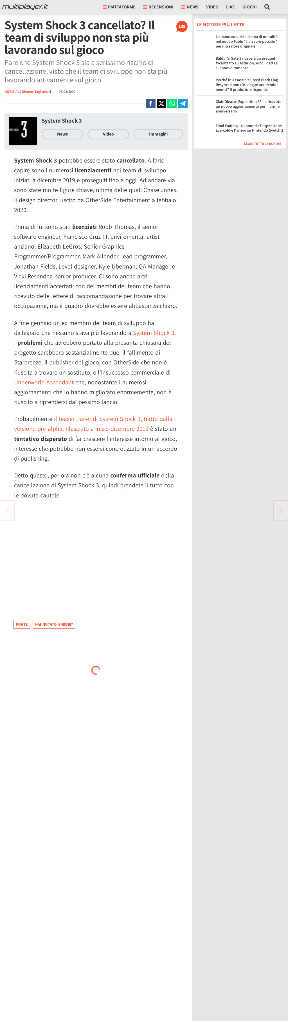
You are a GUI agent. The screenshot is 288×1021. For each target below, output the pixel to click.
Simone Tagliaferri (37, 91)
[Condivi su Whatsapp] (172, 103)
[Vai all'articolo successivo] (7, 510)
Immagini (158, 134)
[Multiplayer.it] (25, 7)
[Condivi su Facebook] (151, 103)
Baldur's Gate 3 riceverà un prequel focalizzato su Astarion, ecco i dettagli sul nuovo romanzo (248, 63)
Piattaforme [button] (119, 7)
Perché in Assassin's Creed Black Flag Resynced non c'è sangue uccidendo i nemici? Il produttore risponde (247, 84)
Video (212, 7)
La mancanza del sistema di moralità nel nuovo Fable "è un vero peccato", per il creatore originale (247, 41)
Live (230, 7)
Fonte (22, 624)
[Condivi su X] (161, 103)
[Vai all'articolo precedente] (281, 510)
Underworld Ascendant (44, 382)
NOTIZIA (10, 91)
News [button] (190, 7)
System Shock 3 (62, 120)
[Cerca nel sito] (267, 7)
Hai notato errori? (54, 624)
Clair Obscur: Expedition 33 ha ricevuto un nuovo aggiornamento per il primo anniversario (249, 106)
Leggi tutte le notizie (262, 143)
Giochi (249, 7)
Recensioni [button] (158, 7)
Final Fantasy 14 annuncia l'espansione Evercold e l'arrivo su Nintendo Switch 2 (249, 128)
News (62, 134)
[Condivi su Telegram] (183, 103)
